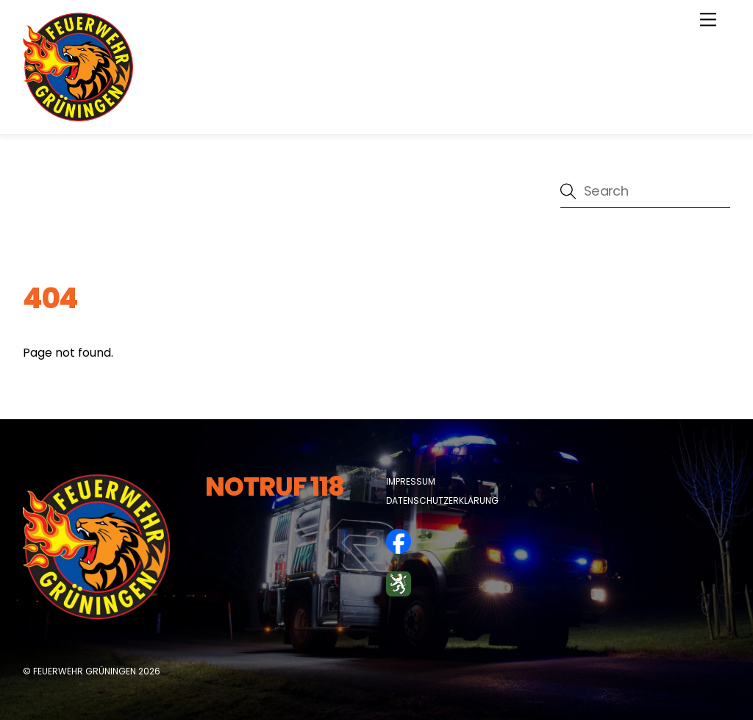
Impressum (410, 481)
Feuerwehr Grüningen (84, 671)
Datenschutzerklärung (442, 500)
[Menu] (708, 20)
